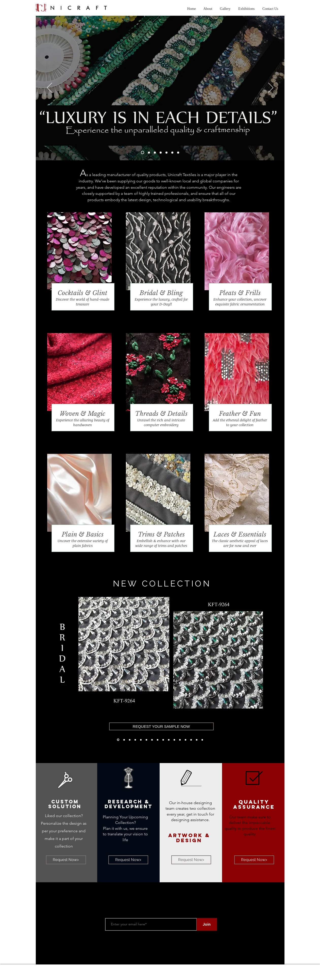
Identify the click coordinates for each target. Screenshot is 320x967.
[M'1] (163, 739)
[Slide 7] (178, 152)
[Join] (207, 924)
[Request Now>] (66, 859)
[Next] (278, 662)
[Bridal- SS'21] (141, 739)
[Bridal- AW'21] (118, 740)
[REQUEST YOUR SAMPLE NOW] (161, 726)
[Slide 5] (166, 152)
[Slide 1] (142, 152)
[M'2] (174, 739)
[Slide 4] (161, 152)
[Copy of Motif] (185, 739)
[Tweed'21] (191, 739)
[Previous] (42, 662)
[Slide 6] (172, 152)
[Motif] (180, 739)
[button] (225, 9)
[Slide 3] (155, 152)
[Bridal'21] (146, 739)
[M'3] (169, 739)
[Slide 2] (149, 152)
